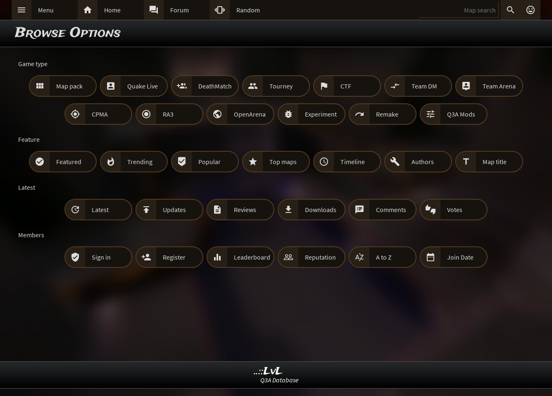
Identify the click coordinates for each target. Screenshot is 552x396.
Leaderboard (252, 257)
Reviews (245, 209)
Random (248, 10)
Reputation (320, 257)
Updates (174, 209)
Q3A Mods (461, 114)
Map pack (69, 86)
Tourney (281, 86)
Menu (46, 10)
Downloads (320, 209)
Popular (209, 161)
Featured (68, 161)
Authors (423, 161)
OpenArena (250, 114)
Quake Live (142, 86)
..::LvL (268, 371)
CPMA (100, 114)
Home (112, 10)
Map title (495, 161)
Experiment (321, 114)
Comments (391, 209)
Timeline (352, 161)
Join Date (460, 257)
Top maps (283, 161)
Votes (454, 209)
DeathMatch (215, 86)
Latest (100, 209)
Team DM (424, 86)
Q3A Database (279, 380)
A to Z (384, 257)
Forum (179, 10)
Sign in (101, 257)
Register (174, 257)
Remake (387, 114)
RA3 (168, 114)
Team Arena (499, 86)
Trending (139, 161)
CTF (345, 86)
